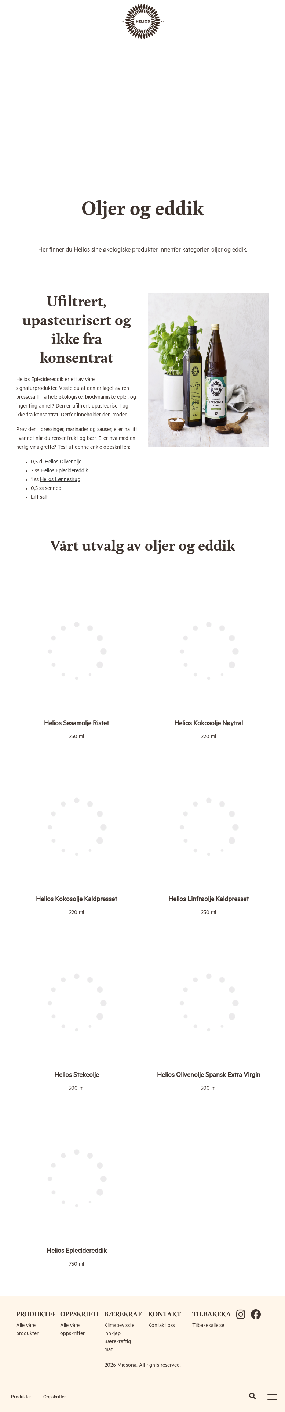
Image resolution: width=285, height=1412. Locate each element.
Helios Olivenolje (63, 462)
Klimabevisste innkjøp (119, 1330)
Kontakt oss (161, 1326)
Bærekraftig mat (117, 1346)
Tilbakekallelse (208, 1326)
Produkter (21, 1397)
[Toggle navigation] (272, 1397)
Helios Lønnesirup (60, 480)
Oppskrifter (54, 1397)
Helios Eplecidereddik (64, 471)
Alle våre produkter (27, 1330)
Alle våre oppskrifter (72, 1330)
